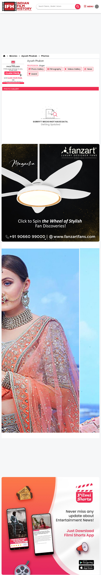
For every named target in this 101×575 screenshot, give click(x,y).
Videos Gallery (72, 69)
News (88, 69)
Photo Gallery (36, 69)
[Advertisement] (50, 34)
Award (33, 74)
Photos (44, 56)
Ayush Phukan (28, 56)
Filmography (54, 69)
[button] (91, 6)
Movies (12, 56)
